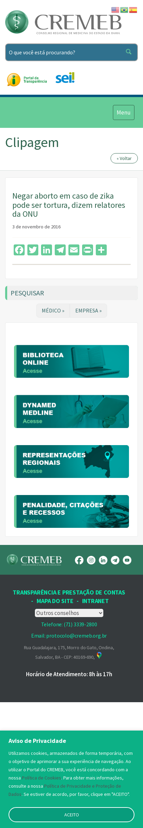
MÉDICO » (53, 310)
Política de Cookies (41, 778)
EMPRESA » (88, 310)
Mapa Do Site (55, 699)
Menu (123, 112)
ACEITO (71, 815)
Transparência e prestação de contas (69, 691)
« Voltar (124, 158)
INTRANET (95, 699)
